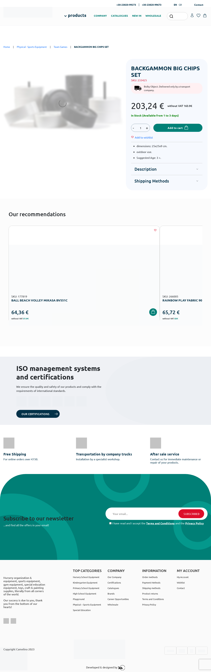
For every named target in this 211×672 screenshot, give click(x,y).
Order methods (150, 577)
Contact (198, 4)
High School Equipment (84, 593)
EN (175, 4)
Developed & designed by (105, 667)
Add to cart (175, 128)
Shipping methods (151, 588)
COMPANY (100, 15)
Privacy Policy (194, 523)
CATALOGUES (119, 15)
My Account (183, 577)
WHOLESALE (153, 15)
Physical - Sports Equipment (32, 46)
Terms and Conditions (160, 523)
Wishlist (181, 582)
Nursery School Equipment (86, 577)
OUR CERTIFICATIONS (35, 414)
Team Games (60, 46)
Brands (111, 593)
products (77, 15)
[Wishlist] (144, 137)
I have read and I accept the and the (156, 523)
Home (6, 46)
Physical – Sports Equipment (87, 604)
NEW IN (136, 15)
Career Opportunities (118, 599)
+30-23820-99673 (151, 4)
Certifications (114, 582)
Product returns (150, 593)
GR (180, 4)
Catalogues (113, 588)
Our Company (114, 577)
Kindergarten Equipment (85, 582)
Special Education (82, 610)
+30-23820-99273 (126, 4)
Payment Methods (151, 582)
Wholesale (113, 604)
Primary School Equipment (86, 588)
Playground (79, 599)
